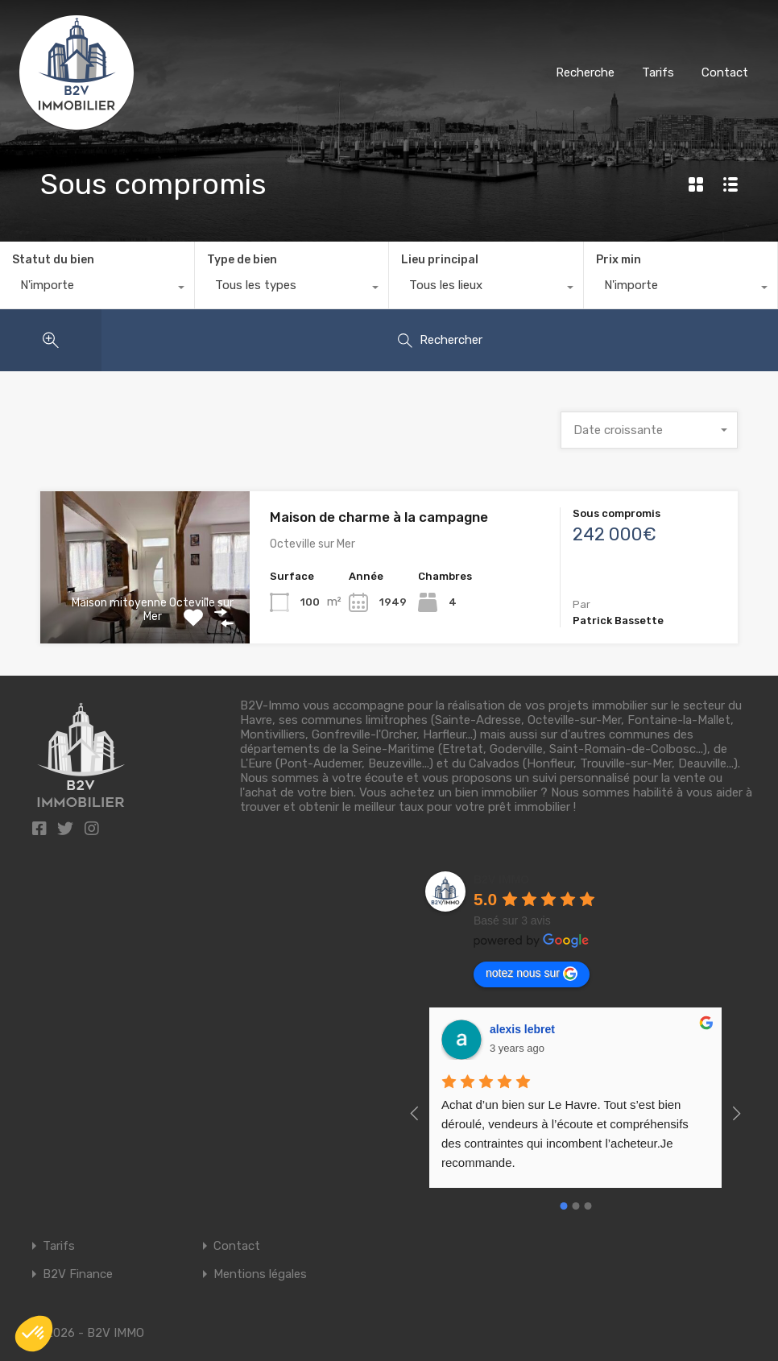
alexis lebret (522, 1029)
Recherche (585, 72)
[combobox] (97, 289)
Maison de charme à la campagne (379, 517)
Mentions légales (260, 1274)
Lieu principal (439, 260)
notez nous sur (531, 973)
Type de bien (242, 260)
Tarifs (658, 72)
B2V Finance (78, 1274)
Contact (724, 72)
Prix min (618, 260)
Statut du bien (53, 260)
